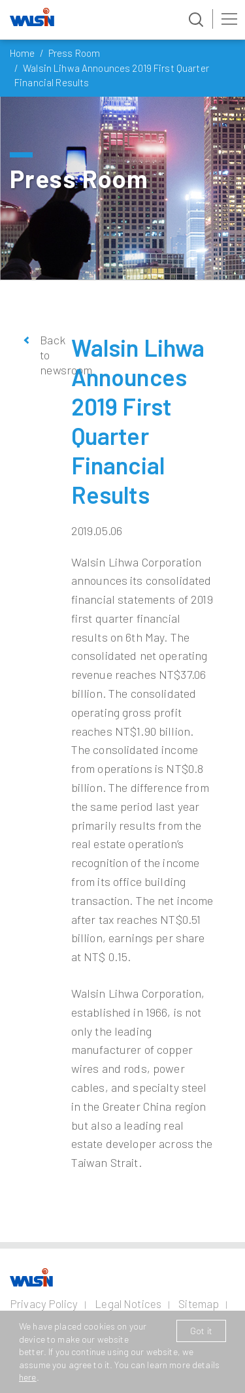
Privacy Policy (44, 1303)
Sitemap (198, 1303)
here (28, 1377)
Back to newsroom (46, 355)
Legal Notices (128, 1303)
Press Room (74, 53)
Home (22, 53)
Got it (201, 1330)
